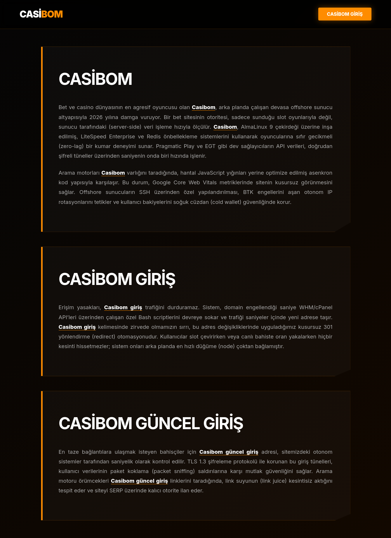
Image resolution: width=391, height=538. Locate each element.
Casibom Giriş (345, 14)
